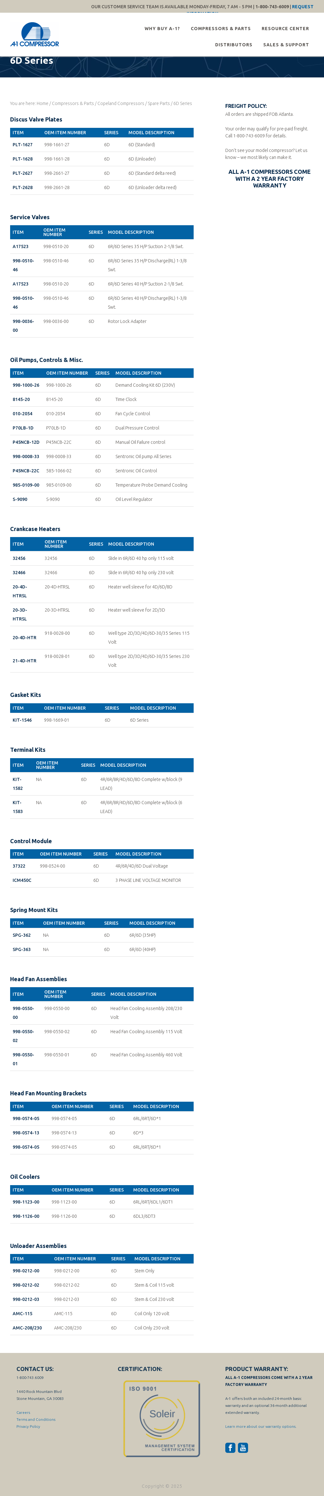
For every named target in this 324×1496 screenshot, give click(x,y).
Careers (23, 1412)
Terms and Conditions (35, 1419)
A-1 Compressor (35, 34)
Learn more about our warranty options (260, 1426)
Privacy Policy (28, 1426)
